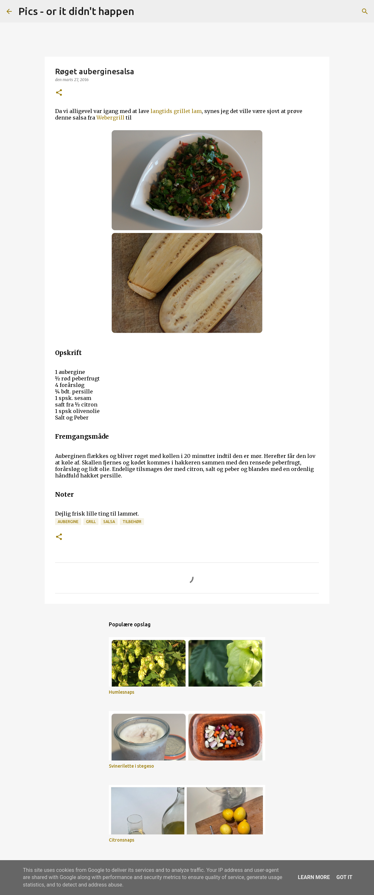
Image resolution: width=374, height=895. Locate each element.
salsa (109, 521)
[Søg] (143, 11)
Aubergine (68, 521)
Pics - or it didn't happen (76, 11)
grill (91, 521)
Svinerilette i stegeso (131, 766)
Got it (344, 877)
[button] (59, 93)
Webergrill (110, 117)
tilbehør (131, 521)
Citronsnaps (121, 840)
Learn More (314, 877)
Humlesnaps (121, 692)
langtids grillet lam (176, 111)
